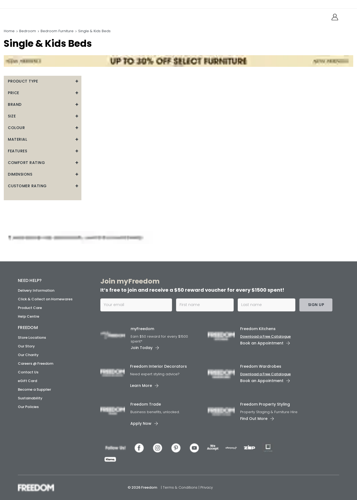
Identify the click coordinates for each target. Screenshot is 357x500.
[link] (42, 15)
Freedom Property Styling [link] (265, 404)
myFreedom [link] (142, 328)
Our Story (26, 346)
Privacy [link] (206, 487)
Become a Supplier (34, 389)
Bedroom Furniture (57, 31)
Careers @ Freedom (35, 363)
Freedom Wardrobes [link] (260, 366)
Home (9, 31)
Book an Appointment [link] (261, 343)
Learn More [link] (141, 385)
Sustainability (30, 398)
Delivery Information (36, 290)
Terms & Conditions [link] (181, 487)
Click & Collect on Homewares (45, 299)
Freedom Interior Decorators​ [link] (158, 366)
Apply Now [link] (140, 423)
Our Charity (28, 354)
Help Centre (28, 316)
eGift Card (27, 380)
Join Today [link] (142, 347)
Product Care (30, 307)
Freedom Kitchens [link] (258, 328)
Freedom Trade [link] (145, 404)
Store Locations (32, 337)
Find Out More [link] (253, 418)
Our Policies (28, 406)
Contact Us (28, 372)
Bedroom (27, 31)
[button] (42, 81)
